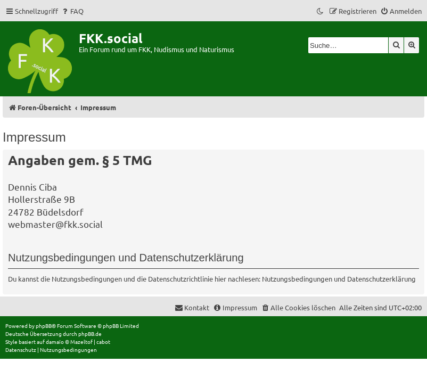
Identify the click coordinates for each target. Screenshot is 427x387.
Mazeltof (81, 341)
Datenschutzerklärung (381, 278)
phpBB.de (90, 333)
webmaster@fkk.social (55, 223)
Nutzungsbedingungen (297, 278)
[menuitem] (72, 11)
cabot (103, 341)
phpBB (44, 326)
